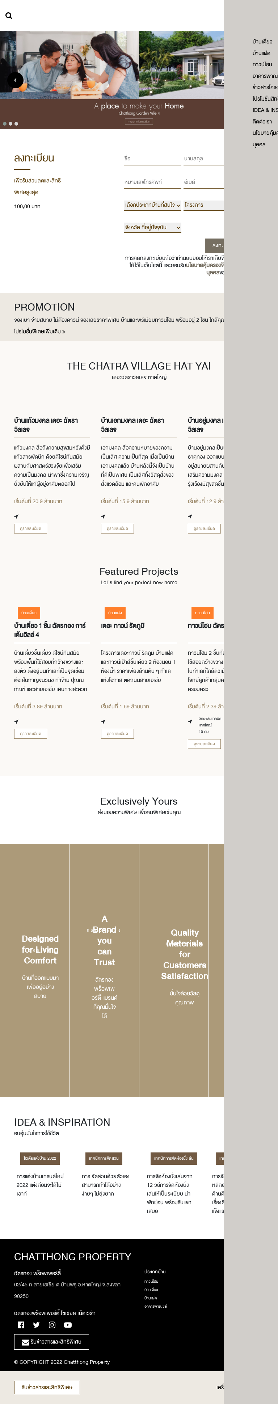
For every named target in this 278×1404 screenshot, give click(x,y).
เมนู (265, 16)
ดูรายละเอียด (30, 528)
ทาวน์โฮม (151, 1281)
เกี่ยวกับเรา (239, 1293)
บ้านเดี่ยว (151, 1290)
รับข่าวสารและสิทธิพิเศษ (47, 1387)
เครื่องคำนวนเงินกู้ (240, 1387)
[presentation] (15, 80)
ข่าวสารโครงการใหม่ (246, 1318)
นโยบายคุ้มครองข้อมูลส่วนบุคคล (214, 269)
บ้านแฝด (150, 1298)
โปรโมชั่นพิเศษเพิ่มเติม (39, 331)
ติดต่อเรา (238, 1310)
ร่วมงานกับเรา (241, 1301)
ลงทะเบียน (223, 245)
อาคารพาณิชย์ (155, 1306)
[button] (5, 123)
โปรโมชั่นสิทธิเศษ (243, 1326)
